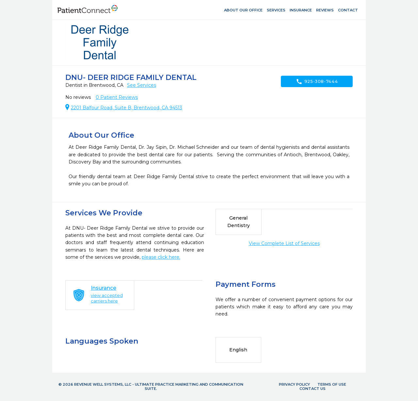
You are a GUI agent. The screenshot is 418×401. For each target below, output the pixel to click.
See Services (141, 85)
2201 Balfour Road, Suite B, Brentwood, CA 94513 (126, 108)
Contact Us (312, 388)
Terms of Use (331, 384)
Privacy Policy (294, 384)
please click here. (161, 257)
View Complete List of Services (284, 243)
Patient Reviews (117, 97)
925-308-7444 (317, 81)
